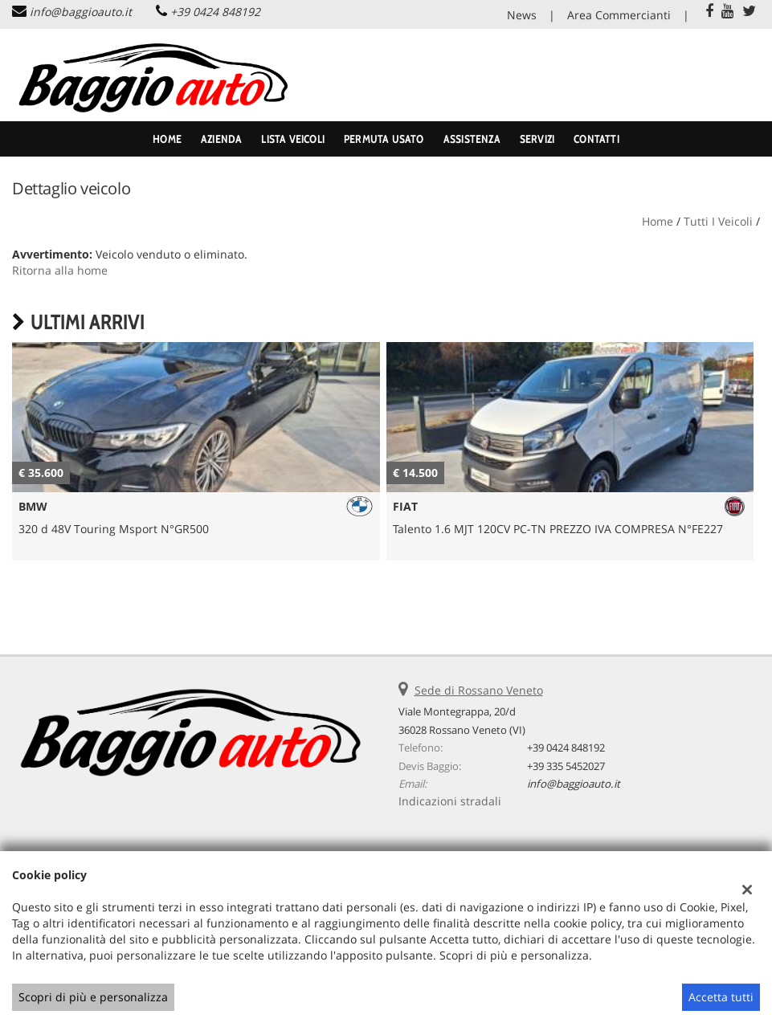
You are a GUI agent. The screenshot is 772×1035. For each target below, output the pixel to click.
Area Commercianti (619, 14)
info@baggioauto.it (81, 11)
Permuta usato (384, 139)
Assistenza (471, 139)
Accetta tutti (721, 996)
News (522, 14)
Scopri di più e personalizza (93, 996)
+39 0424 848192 (215, 11)
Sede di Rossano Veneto (479, 690)
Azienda (221, 139)
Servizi (537, 139)
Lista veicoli (293, 139)
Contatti (596, 139)
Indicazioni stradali (449, 801)
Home (167, 139)
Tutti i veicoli (718, 221)
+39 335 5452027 (566, 766)
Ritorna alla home (60, 270)
